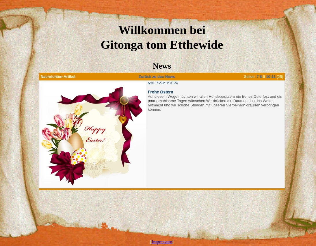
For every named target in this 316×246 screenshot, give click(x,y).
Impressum (162, 241)
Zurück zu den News (157, 76)
